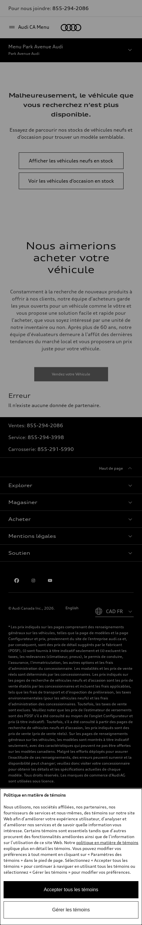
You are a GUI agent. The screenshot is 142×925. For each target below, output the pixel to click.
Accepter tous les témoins (71, 889)
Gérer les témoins (71, 909)
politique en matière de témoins (107, 842)
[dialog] (71, 857)
